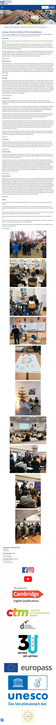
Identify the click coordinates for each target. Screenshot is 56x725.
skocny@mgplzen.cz (7, 556)
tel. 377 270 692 (6, 554)
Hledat (52, 7)
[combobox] (45, 7)
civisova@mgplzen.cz (8, 562)
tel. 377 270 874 (6, 560)
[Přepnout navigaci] (2, 7)
